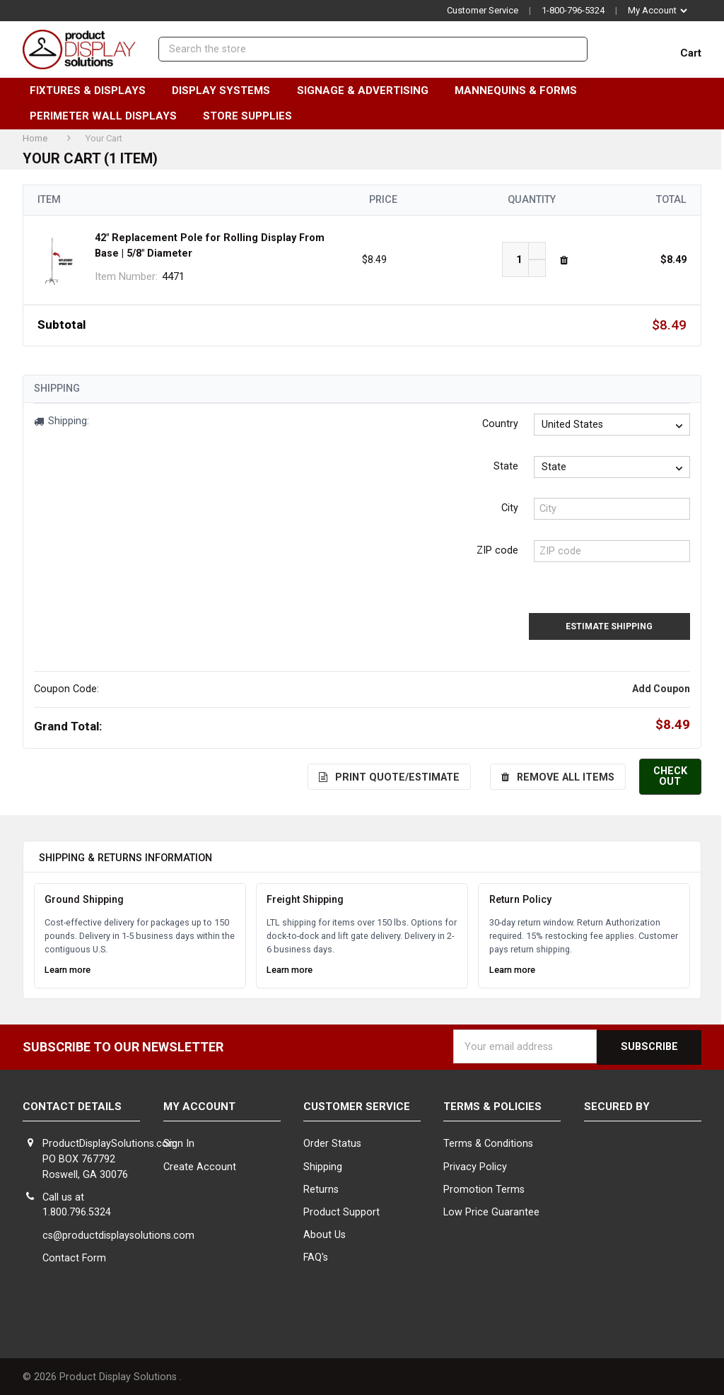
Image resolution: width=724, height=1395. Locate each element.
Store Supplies (253, 116)
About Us (324, 1233)
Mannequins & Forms (522, 90)
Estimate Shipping (619, 626)
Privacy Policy (475, 1165)
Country (500, 424)
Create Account (199, 1165)
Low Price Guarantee (491, 1210)
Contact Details (72, 1104)
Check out (672, 775)
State (506, 466)
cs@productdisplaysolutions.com (118, 1233)
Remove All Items (560, 776)
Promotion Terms (484, 1187)
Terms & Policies (492, 1104)
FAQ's (315, 1256)
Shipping (322, 1165)
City (509, 508)
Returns (321, 1187)
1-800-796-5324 (573, 10)
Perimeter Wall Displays (109, 116)
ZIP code (497, 550)
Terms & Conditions (488, 1142)
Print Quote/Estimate (390, 776)
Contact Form (74, 1256)
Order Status (332, 1142)
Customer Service (482, 10)
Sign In (178, 1142)
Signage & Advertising (368, 90)
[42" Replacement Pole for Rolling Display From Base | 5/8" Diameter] (519, 259)
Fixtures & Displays (94, 90)
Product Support (341, 1210)
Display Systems (227, 90)
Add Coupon (661, 688)
